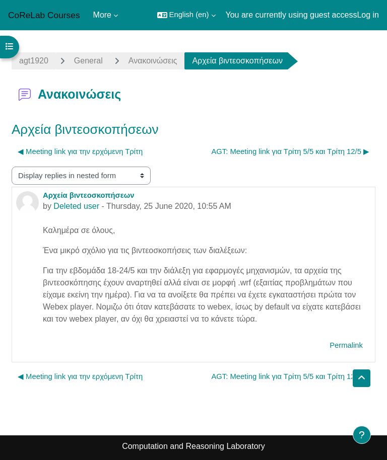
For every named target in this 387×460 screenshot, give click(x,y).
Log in (368, 15)
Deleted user (76, 206)
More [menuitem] (102, 15)
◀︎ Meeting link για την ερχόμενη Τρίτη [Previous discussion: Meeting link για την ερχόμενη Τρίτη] (80, 151)
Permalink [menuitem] (346, 345)
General (88, 60)
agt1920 (33, 60)
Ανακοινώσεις (152, 60)
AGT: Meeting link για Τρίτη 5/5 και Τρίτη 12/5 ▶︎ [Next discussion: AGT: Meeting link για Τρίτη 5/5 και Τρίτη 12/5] (290, 151)
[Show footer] (362, 435)
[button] (186, 15)
